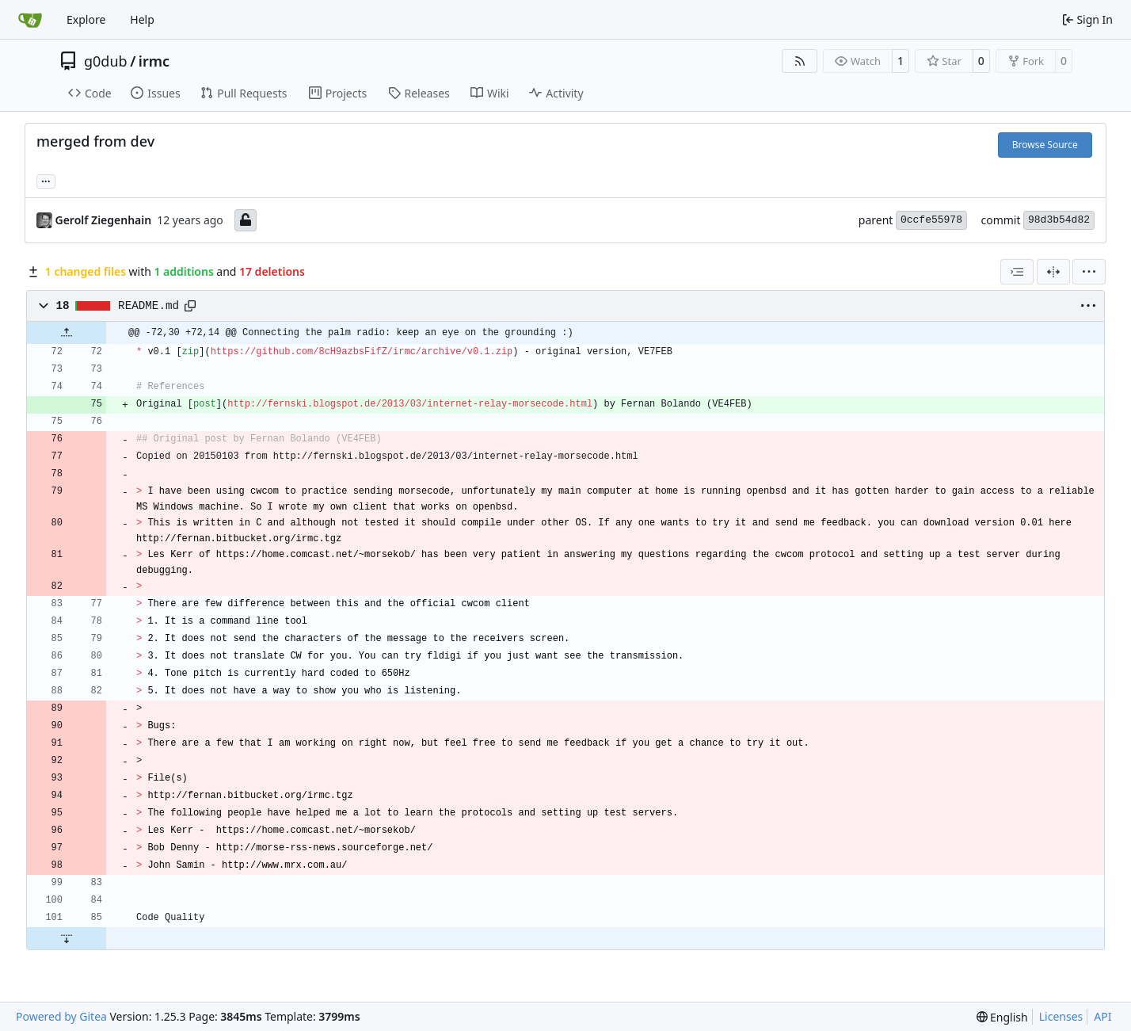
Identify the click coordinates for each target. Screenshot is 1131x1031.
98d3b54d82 (1059, 220)
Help (142, 19)
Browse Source (1045, 144)
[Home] (30, 20)
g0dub (106, 61)
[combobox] (1017, 271)
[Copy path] (190, 306)
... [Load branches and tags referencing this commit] (46, 179)
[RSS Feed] (800, 61)
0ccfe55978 (931, 220)
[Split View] (1053, 271)
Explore (86, 19)
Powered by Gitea (61, 1016)
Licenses (1061, 1016)
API (1102, 1016)
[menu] (1089, 271)
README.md (148, 306)
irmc (154, 61)
